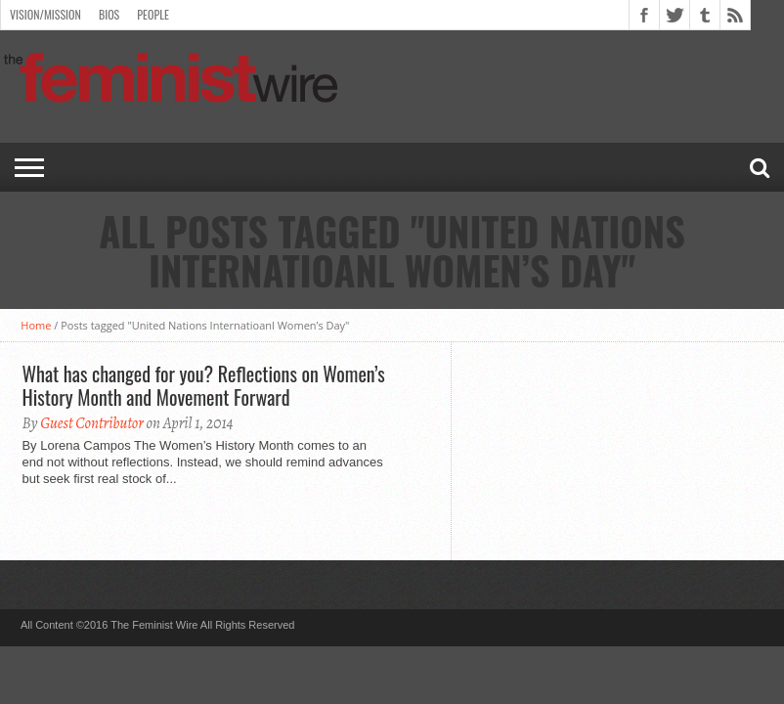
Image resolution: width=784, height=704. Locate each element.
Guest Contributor (92, 423)
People (153, 14)
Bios (109, 14)
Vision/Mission (45, 14)
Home (36, 325)
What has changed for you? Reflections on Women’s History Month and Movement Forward (203, 385)
